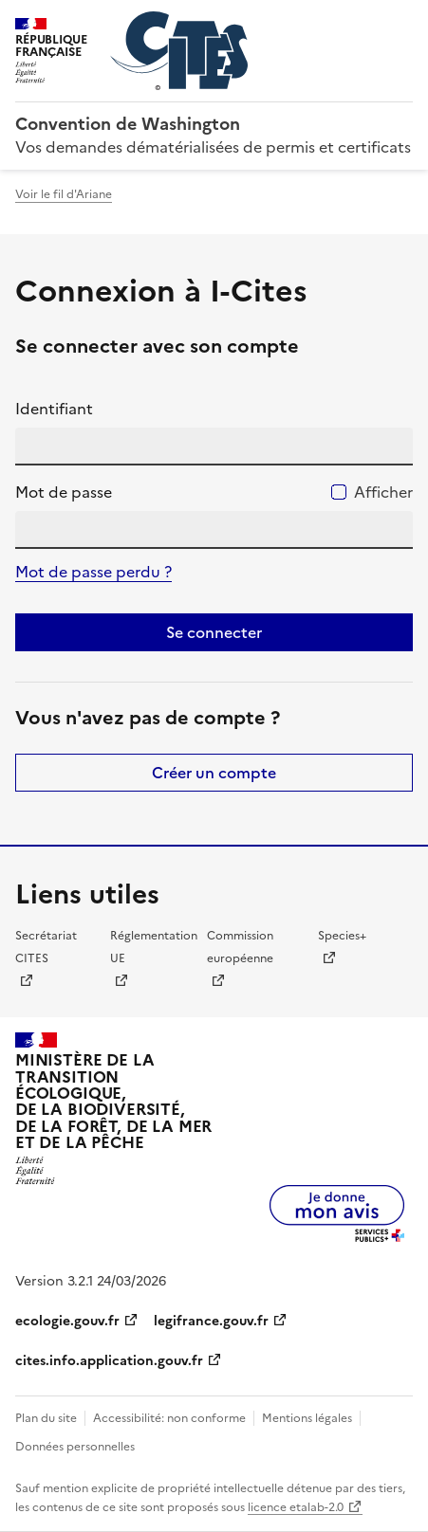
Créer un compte (214, 772)
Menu (401, 23)
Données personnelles (75, 1446)
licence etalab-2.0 (296, 1507)
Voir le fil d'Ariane (63, 194)
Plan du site (46, 1418)
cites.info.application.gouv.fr (109, 1361)
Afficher (383, 492)
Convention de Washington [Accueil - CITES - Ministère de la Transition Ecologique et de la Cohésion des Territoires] (127, 124)
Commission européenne (240, 947)
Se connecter (214, 632)
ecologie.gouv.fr (67, 1321)
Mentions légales (307, 1418)
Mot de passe (63, 492)
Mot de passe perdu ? (93, 571)
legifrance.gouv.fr (211, 1321)
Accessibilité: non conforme (169, 1418)
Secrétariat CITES (46, 947)
